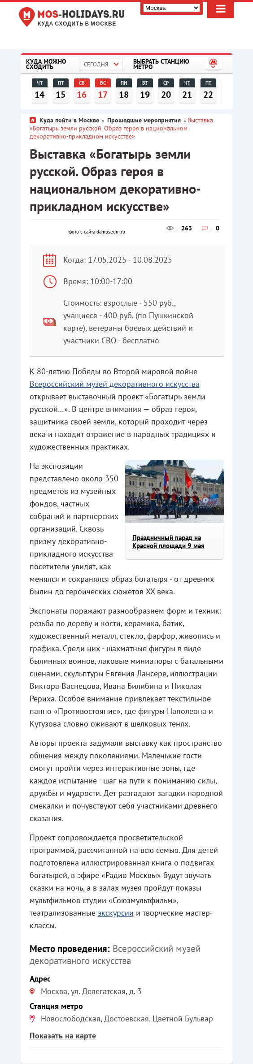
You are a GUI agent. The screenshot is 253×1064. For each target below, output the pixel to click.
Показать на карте (63, 1035)
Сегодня (96, 64)
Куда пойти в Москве (69, 120)
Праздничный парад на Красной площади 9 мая (168, 541)
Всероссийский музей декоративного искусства (115, 384)
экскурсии (116, 913)
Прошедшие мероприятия (144, 120)
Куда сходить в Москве (77, 24)
